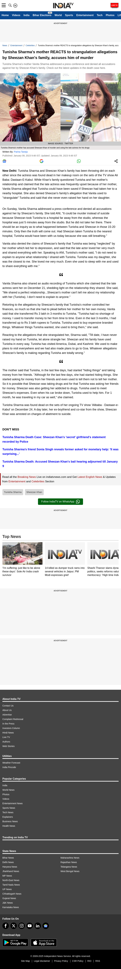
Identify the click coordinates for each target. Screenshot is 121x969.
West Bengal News (70, 871)
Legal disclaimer (42, 961)
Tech (100, 15)
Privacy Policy (61, 961)
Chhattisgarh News (11, 893)
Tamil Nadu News (11, 884)
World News (8, 790)
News (4, 45)
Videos (16, 15)
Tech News (7, 812)
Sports (69, 15)
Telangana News (69, 866)
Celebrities (30, 45)
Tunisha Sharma (13, 492)
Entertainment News (12, 803)
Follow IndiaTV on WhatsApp (60, 502)
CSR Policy (77, 961)
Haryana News (9, 866)
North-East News (10, 880)
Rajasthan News (69, 862)
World (58, 15)
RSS (97, 961)
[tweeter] (13, 926)
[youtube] (29, 926)
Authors (6, 741)
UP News (7, 889)
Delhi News (8, 862)
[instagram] (21, 926)
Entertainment (85, 15)
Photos (110, 15)
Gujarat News (9, 898)
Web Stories (8, 746)
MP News (7, 875)
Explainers (7, 817)
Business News (10, 821)
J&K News (7, 902)
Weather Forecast (11, 762)
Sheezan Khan (34, 492)
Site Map (25, 961)
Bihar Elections (42, 15)
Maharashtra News (70, 857)
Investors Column (11, 728)
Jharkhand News (10, 871)
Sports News (8, 808)
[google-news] (45, 926)
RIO (89, 961)
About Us (7, 710)
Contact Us (7, 705)
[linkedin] (37, 926)
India (26, 15)
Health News (8, 826)
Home (5, 15)
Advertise (7, 714)
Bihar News (8, 857)
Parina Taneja (21, 151)
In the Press (8, 723)
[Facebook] (5, 926)
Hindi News (8, 732)
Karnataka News (10, 907)
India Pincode (9, 767)
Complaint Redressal (12, 719)
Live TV (6, 737)
